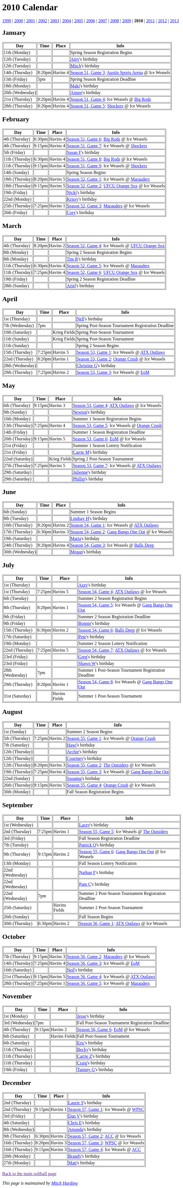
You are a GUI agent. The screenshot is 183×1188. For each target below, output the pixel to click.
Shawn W (87, 663)
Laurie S (76, 1102)
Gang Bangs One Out (126, 531)
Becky (83, 1049)
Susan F (74, 152)
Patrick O (87, 845)
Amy (75, 59)
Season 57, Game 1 (85, 1109)
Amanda (75, 1129)
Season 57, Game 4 (85, 1149)
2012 (162, 20)
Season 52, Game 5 (84, 265)
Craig (82, 1063)
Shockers (115, 106)
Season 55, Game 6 (96, 851)
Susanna (74, 778)
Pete (82, 636)
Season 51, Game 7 (84, 145)
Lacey (84, 825)
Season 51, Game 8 (84, 159)
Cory (71, 212)
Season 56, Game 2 (84, 956)
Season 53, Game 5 (90, 425)
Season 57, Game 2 (85, 1136)
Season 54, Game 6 (95, 630)
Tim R (72, 259)
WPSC (138, 1109)
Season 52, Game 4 (84, 245)
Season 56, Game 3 (84, 963)
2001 (30, 20)
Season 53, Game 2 (94, 359)
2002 (42, 20)
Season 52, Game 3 (84, 205)
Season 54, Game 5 (95, 605)
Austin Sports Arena (125, 72)
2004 (66, 20)
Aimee (76, 92)
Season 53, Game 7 (90, 465)
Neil (71, 970)
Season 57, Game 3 (85, 1142)
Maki (75, 86)
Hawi (72, 745)
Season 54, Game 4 (95, 591)
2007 (102, 20)
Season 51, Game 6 (84, 139)
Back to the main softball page (29, 1173)
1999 (6, 20)
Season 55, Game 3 (84, 771)
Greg (82, 656)
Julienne (80, 472)
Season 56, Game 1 (96, 923)
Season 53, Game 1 (94, 352)
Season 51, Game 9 (84, 165)
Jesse (81, 1016)
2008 (114, 20)
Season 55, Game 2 (84, 765)
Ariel (71, 285)
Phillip (79, 479)
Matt (72, 1162)
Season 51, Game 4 (88, 99)
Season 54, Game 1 (88, 525)
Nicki (72, 192)
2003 (54, 20)
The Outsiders (115, 765)
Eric (81, 1042)
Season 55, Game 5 (96, 831)
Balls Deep (144, 545)
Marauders (140, 179)
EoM (145, 372)
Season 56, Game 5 (84, 983)
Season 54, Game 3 (88, 545)
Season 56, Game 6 (94, 1029)
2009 (126, 20)
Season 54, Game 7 (95, 650)
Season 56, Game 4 (84, 976)
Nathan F (87, 872)
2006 (90, 20)
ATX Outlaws (152, 352)
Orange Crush (125, 359)
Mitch (76, 65)
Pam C (85, 884)
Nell (80, 318)
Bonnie (84, 623)
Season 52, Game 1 (84, 179)
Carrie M (81, 452)
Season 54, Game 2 (88, 531)
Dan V (74, 1116)
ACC (109, 1136)
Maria (76, 538)
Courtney (75, 758)
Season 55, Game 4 (84, 785)
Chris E (75, 1122)
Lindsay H (80, 518)
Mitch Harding (64, 1183)
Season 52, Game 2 (84, 185)
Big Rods (142, 99)
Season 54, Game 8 (95, 681)
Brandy (74, 1156)
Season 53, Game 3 (94, 372)
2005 (78, 20)
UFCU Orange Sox (121, 185)
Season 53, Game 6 (90, 438)
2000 (18, 20)
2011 (150, 20)
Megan (77, 551)
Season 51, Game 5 (88, 106)
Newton (80, 412)
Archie (73, 751)
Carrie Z (84, 1056)
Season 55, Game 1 (84, 738)
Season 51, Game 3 (88, 72)
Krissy (73, 199)
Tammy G (86, 1069)
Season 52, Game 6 (84, 272)
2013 (174, 20)
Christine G (87, 365)
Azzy (83, 585)
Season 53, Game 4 (90, 405)
